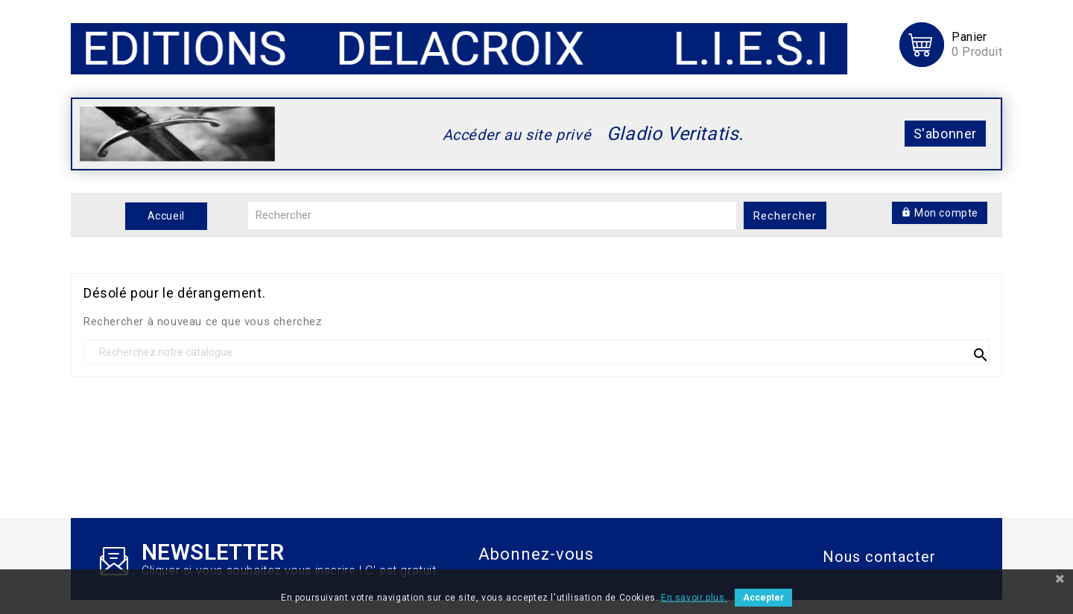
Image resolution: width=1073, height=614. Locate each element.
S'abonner (945, 133)
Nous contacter (879, 557)
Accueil (166, 216)
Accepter (763, 597)
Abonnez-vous (536, 554)
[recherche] (536, 351)
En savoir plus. (694, 597)
